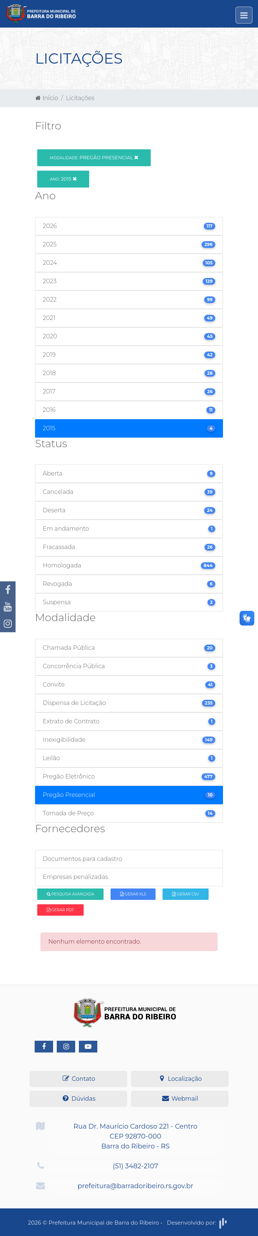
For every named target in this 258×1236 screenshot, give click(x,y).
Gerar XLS (133, 894)
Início (46, 98)
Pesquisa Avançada (70, 894)
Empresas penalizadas (75, 876)
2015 (63, 179)
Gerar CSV (185, 894)
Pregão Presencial (94, 157)
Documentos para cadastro (82, 858)
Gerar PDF (60, 910)
